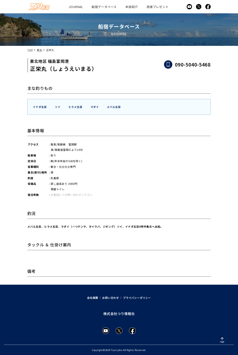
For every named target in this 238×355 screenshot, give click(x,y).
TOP (30, 50)
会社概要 (92, 298)
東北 (39, 50)
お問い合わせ (110, 298)
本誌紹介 (131, 6)
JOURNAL (76, 6)
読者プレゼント (158, 6)
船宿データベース (104, 6)
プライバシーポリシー (137, 298)
